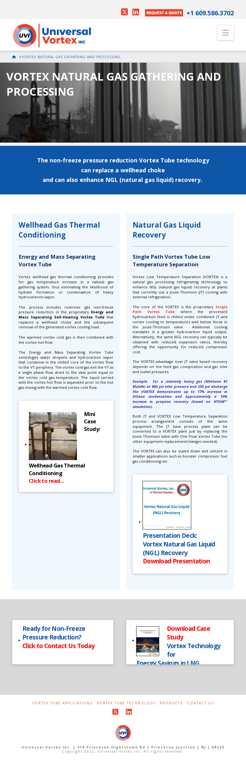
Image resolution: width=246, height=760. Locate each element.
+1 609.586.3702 (210, 13)
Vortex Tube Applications (62, 703)
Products (171, 703)
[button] (225, 32)
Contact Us (200, 703)
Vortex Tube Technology (126, 703)
